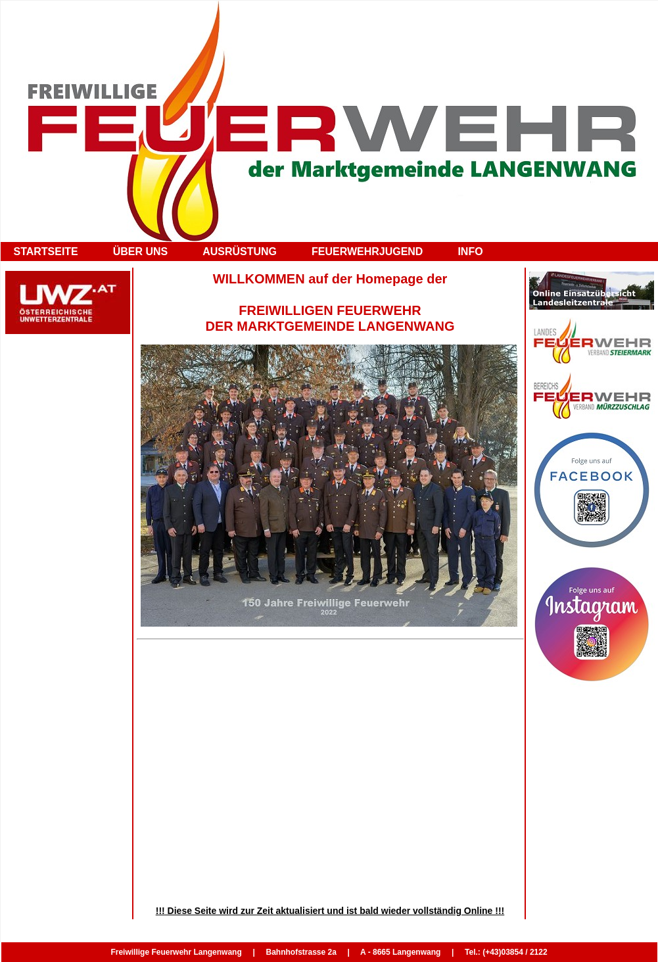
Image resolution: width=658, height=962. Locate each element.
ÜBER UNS (140, 251)
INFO (470, 251)
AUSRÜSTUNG (239, 251)
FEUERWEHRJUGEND (367, 251)
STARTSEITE (46, 251)
